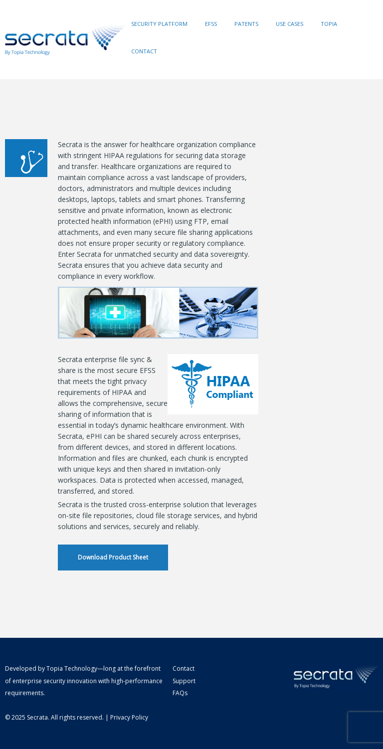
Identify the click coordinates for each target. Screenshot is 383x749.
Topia (329, 23)
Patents (246, 23)
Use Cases (289, 23)
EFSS (211, 23)
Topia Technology (71, 668)
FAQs (180, 693)
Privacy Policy (129, 717)
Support (184, 681)
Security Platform (159, 23)
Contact (144, 51)
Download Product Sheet (113, 557)
